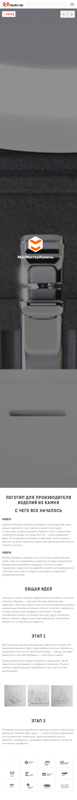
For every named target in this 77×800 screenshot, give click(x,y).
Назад (10, 14)
